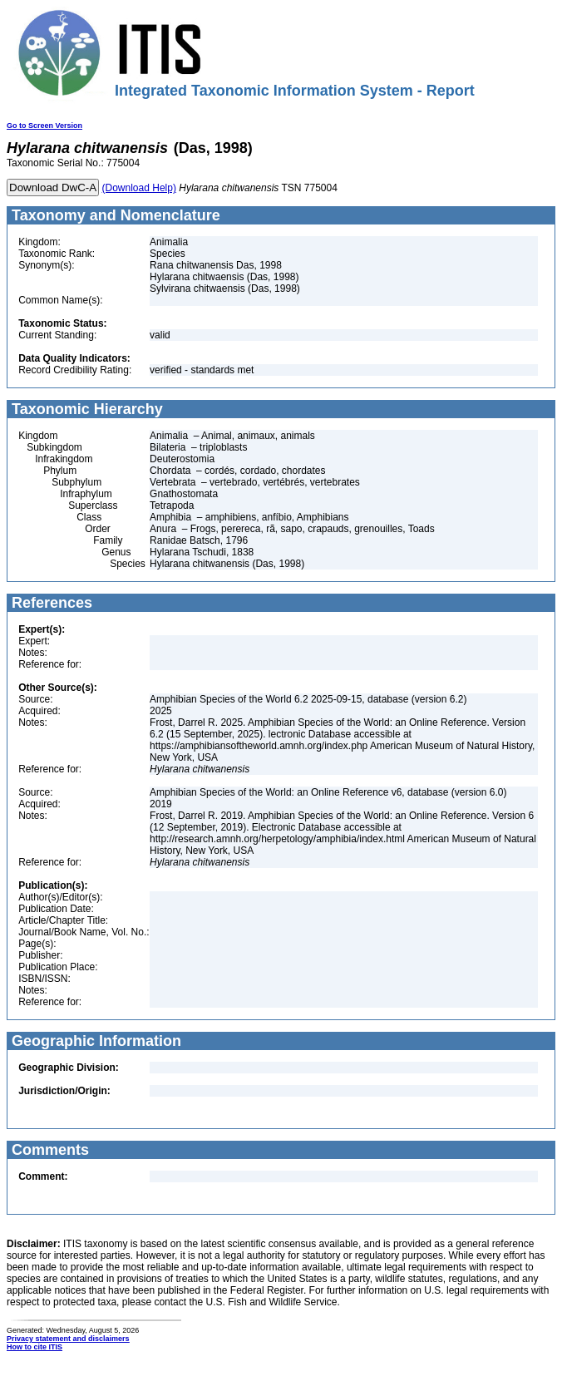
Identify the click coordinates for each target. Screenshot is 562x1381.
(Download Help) (139, 188)
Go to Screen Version (44, 125)
